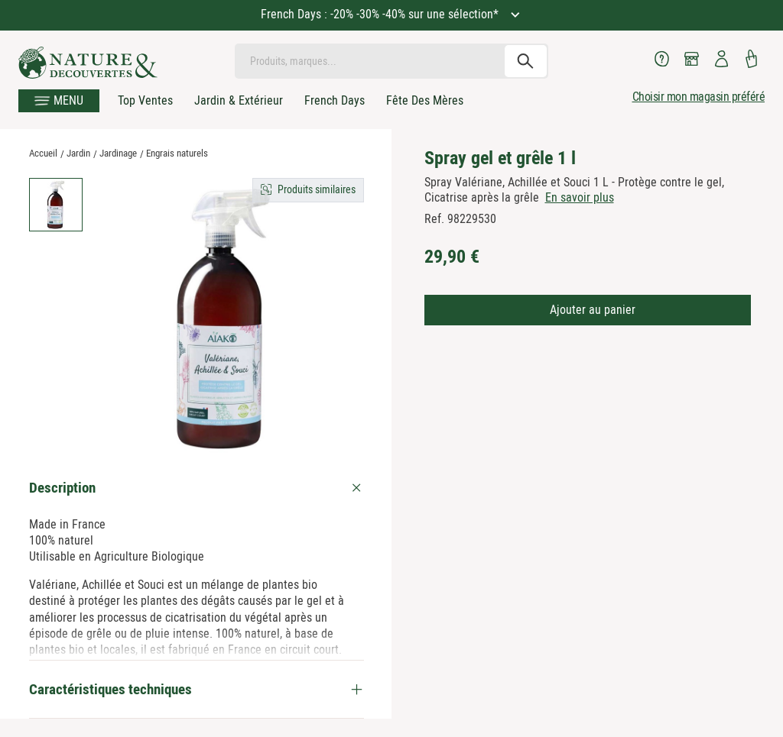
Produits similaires (317, 189)
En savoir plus (579, 197)
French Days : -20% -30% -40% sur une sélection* (381, 14)
